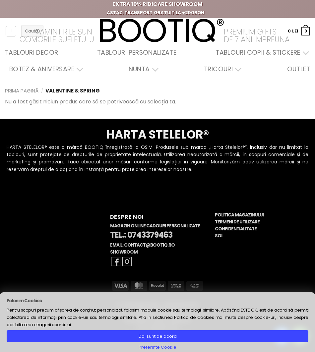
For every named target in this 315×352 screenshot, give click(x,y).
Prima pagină (21, 90)
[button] (299, 31)
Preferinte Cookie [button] (157, 347)
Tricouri (221, 69)
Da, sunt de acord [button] (158, 336)
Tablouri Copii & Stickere (261, 52)
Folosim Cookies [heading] (24, 301)
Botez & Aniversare (44, 69)
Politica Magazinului (239, 215)
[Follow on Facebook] (115, 261)
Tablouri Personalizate (136, 52)
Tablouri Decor (31, 52)
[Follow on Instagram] (127, 261)
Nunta (142, 69)
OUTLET (298, 69)
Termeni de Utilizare (237, 222)
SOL (219, 236)
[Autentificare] (11, 31)
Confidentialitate (236, 229)
